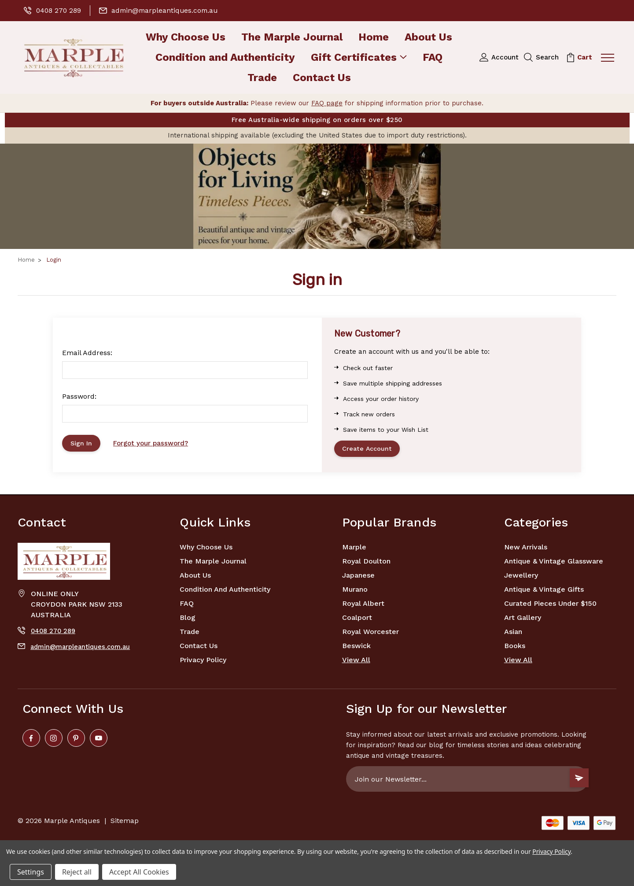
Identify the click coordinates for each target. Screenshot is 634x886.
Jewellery (521, 577)
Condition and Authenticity (225, 57)
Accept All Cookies (139, 872)
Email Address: (87, 352)
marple (354, 549)
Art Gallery (522, 619)
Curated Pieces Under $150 (550, 605)
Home (373, 37)
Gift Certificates (359, 57)
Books (514, 648)
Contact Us (322, 78)
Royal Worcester (370, 634)
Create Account (368, 450)
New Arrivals (525, 549)
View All (356, 662)
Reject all (77, 872)
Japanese (358, 577)
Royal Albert (363, 605)
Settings (30, 872)
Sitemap (125, 823)
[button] (317, 196)
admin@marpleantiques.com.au (161, 10)
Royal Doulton (366, 563)
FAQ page (327, 103)
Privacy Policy (203, 662)
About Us (428, 37)
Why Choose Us (185, 37)
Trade (262, 78)
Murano (355, 591)
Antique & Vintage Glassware (553, 563)
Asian (513, 634)
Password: (79, 396)
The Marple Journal (292, 37)
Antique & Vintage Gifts (544, 591)
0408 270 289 (53, 10)
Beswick (356, 648)
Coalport (357, 619)
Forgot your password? (153, 444)
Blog (187, 619)
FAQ (432, 57)
